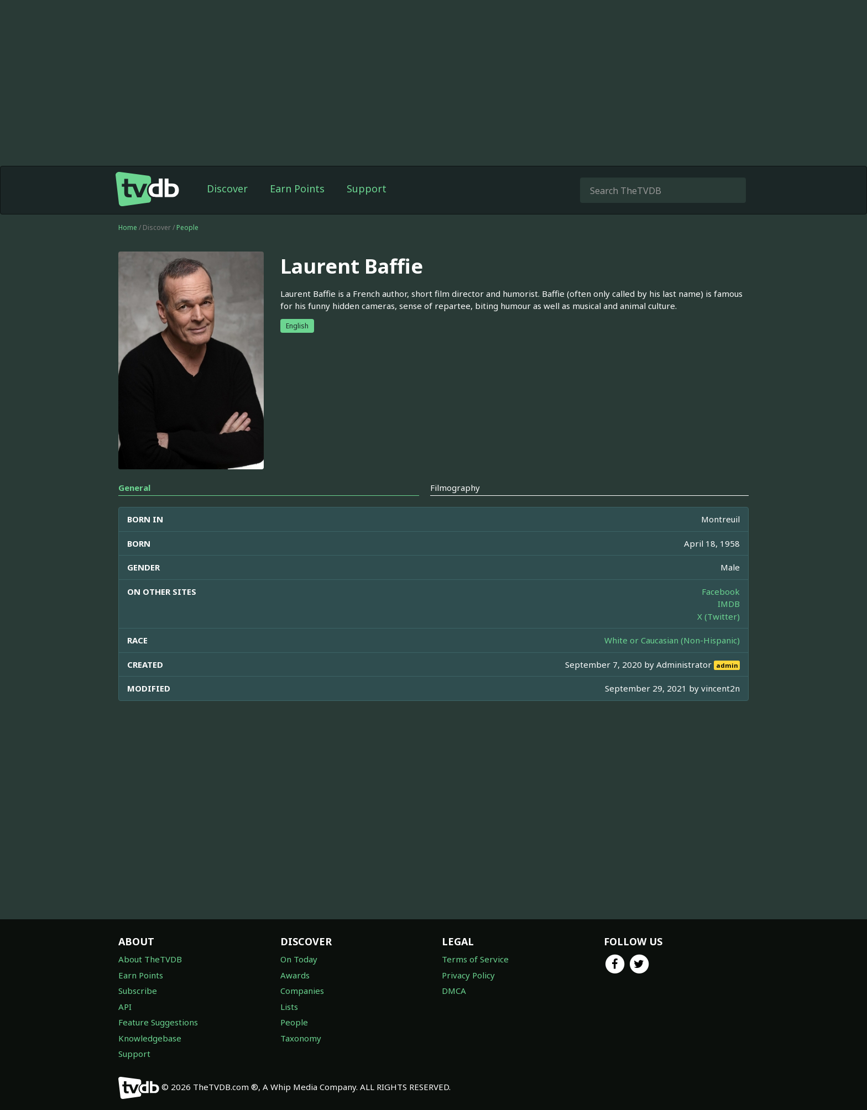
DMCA (454, 990)
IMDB (729, 603)
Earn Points (297, 188)
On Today (298, 959)
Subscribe (137, 990)
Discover (227, 188)
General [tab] (134, 487)
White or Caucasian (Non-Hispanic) (672, 640)
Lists (289, 1006)
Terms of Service (475, 959)
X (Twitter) (718, 616)
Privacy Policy (468, 975)
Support (367, 188)
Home (127, 227)
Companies (302, 990)
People (187, 227)
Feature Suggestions (158, 1022)
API (125, 1006)
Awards (295, 975)
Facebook (721, 591)
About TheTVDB (150, 959)
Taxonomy (300, 1038)
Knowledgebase (149, 1038)
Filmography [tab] (455, 487)
